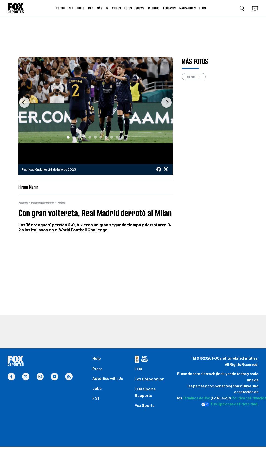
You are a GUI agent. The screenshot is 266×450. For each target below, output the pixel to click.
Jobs (97, 391)
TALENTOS (154, 8)
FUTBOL (60, 8)
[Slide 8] (106, 137)
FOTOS (128, 8)
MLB (90, 8)
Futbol (23, 202)
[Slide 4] (84, 137)
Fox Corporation (150, 381)
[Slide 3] (79, 137)
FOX (139, 370)
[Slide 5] (89, 137)
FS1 (95, 402)
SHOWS (140, 8)
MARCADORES (187, 8)
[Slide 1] (68, 137)
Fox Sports (145, 409)
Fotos (62, 202)
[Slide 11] (122, 137)
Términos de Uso (196, 398)
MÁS (99, 8)
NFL (71, 8)
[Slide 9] (111, 137)
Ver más (194, 77)
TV (107, 8)
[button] (24, 103)
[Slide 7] (100, 137)
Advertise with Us (108, 380)
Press (97, 370)
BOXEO (81, 8)
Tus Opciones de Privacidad (229, 405)
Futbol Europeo (43, 202)
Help (96, 359)
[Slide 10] (117, 137)
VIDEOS (116, 8)
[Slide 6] (95, 137)
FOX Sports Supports (146, 394)
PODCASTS (169, 8)
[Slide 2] (73, 137)
